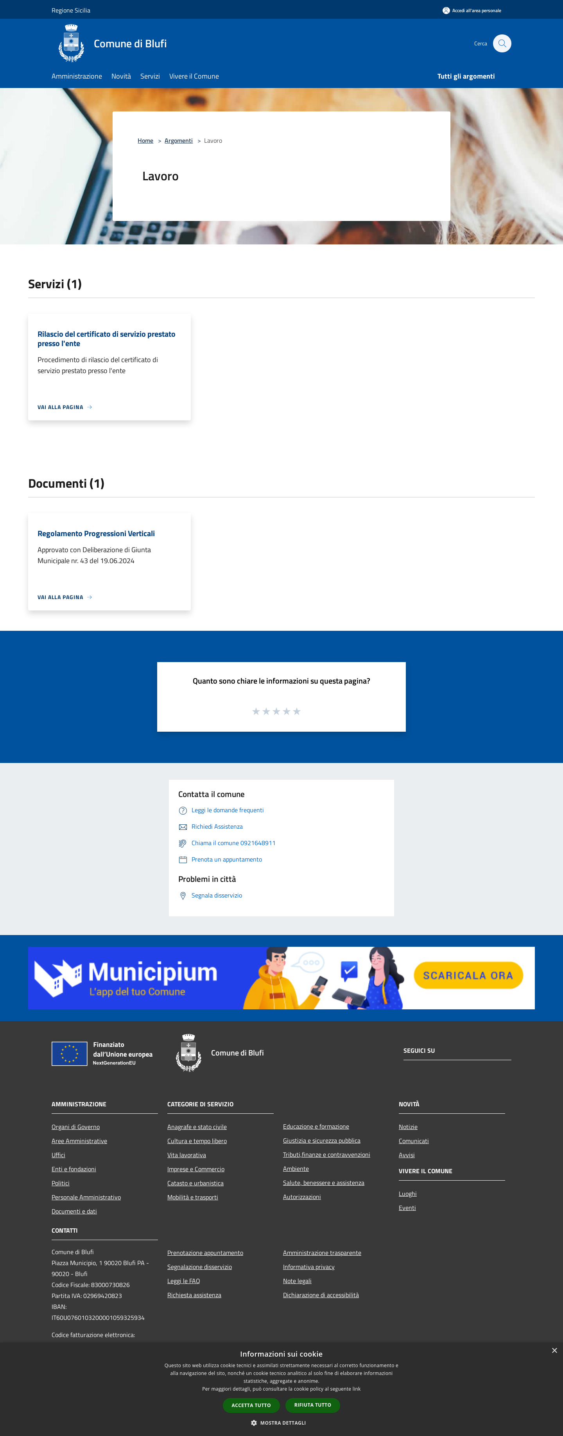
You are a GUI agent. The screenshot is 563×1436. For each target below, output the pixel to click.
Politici (61, 1183)
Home (145, 140)
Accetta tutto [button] (251, 1405)
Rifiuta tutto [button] (313, 1405)
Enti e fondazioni (74, 1169)
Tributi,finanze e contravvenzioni (326, 1154)
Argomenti (179, 140)
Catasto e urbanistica (195, 1183)
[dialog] (281, 1389)
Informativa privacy (309, 1266)
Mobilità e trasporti (192, 1197)
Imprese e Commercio (195, 1169)
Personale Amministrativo (86, 1197)
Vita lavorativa (186, 1155)
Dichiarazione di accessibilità (321, 1295)
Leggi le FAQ (183, 1280)
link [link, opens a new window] (357, 1389)
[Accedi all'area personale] (471, 10)
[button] (281, 1423)
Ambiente (296, 1168)
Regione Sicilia (71, 10)
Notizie (408, 1126)
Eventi (407, 1207)
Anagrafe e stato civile (197, 1126)
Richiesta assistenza (194, 1295)
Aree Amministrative (79, 1140)
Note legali (297, 1280)
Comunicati (414, 1140)
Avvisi (407, 1155)
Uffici (58, 1155)
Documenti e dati (74, 1211)
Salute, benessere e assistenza (323, 1182)
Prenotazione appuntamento (205, 1252)
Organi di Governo (76, 1126)
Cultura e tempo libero (197, 1140)
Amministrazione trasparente (322, 1252)
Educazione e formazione (316, 1126)
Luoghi (408, 1193)
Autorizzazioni (302, 1196)
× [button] (554, 1351)
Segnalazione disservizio (199, 1266)
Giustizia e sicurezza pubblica (321, 1140)
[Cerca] (502, 43)
